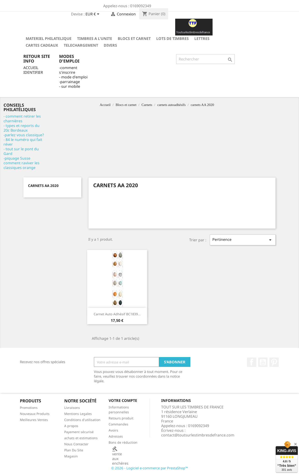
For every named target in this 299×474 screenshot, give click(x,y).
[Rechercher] (205, 59)
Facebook (251, 362)
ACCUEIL (30, 67)
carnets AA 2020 (43, 185)
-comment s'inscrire (68, 70)
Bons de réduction (123, 442)
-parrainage (69, 81)
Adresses (116, 436)
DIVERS (110, 45)
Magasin (71, 456)
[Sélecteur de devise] (93, 14)
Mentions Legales (78, 413)
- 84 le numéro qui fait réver (23, 142)
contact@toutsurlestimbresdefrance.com (197, 435)
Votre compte (123, 400)
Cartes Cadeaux (42, 45)
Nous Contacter (76, 444)
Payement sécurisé (79, 432)
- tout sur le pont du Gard (21, 151)
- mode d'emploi (73, 77)
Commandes (118, 424)
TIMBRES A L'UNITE (94, 38)
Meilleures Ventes (34, 420)
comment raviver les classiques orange (21, 165)
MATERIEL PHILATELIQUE (48, 38)
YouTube (262, 362)
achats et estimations (81, 438)
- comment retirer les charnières (22, 118)
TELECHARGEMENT (81, 45)
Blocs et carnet (134, 38)
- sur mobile (69, 86)
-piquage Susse (17, 158)
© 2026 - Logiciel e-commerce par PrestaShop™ (149, 468)
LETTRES (202, 38)
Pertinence (242, 240)
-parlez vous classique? (24, 134)
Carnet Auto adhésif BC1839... (117, 314)
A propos (71, 426)
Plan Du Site (73, 450)
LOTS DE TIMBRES (172, 38)
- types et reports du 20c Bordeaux (21, 128)
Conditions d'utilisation (82, 420)
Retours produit (121, 418)
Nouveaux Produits (35, 413)
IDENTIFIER (33, 72)
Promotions (29, 407)
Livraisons (72, 407)
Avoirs (113, 430)
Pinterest (274, 362)
